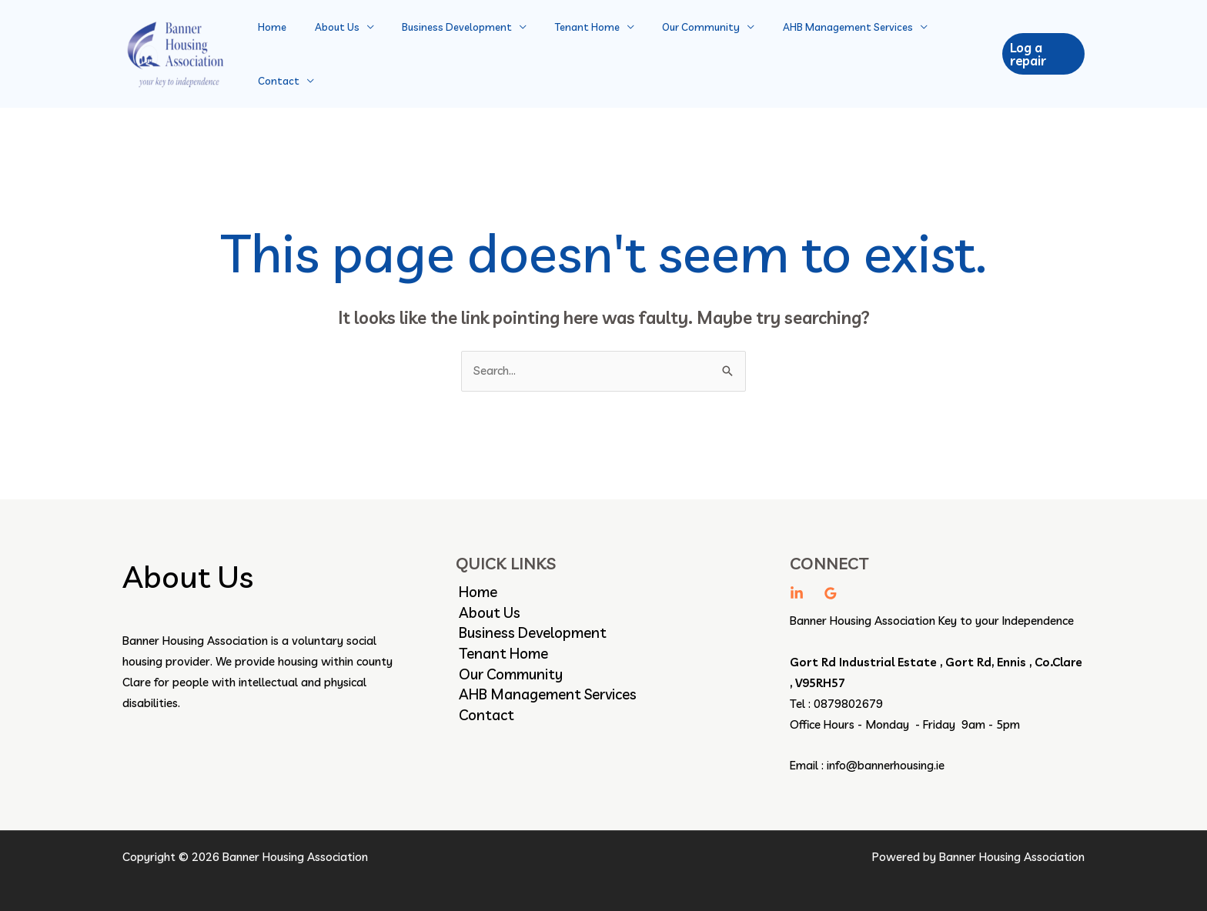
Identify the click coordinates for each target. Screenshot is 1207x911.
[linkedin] (797, 582)
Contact (937, 48)
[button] (1041, 48)
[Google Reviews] (831, 582)
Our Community (678, 48)
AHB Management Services (816, 48)
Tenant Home (572, 48)
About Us (338, 48)
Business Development (450, 48)
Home (281, 48)
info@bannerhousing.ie (886, 753)
